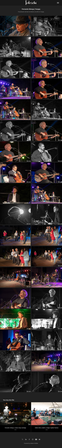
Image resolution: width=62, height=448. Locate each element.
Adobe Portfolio (34, 443)
